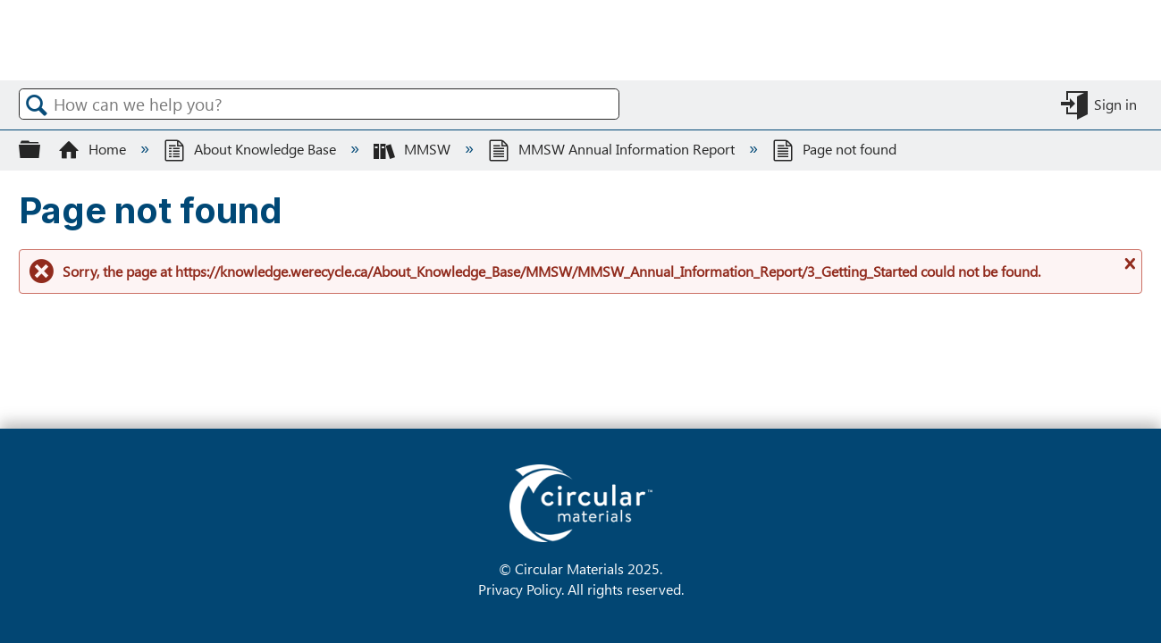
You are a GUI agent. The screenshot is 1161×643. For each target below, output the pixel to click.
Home (94, 148)
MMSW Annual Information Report (613, 148)
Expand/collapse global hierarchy (41, 149)
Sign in (1115, 104)
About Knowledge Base (252, 148)
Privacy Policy (519, 589)
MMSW (414, 148)
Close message (1128, 270)
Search (37, 104)
